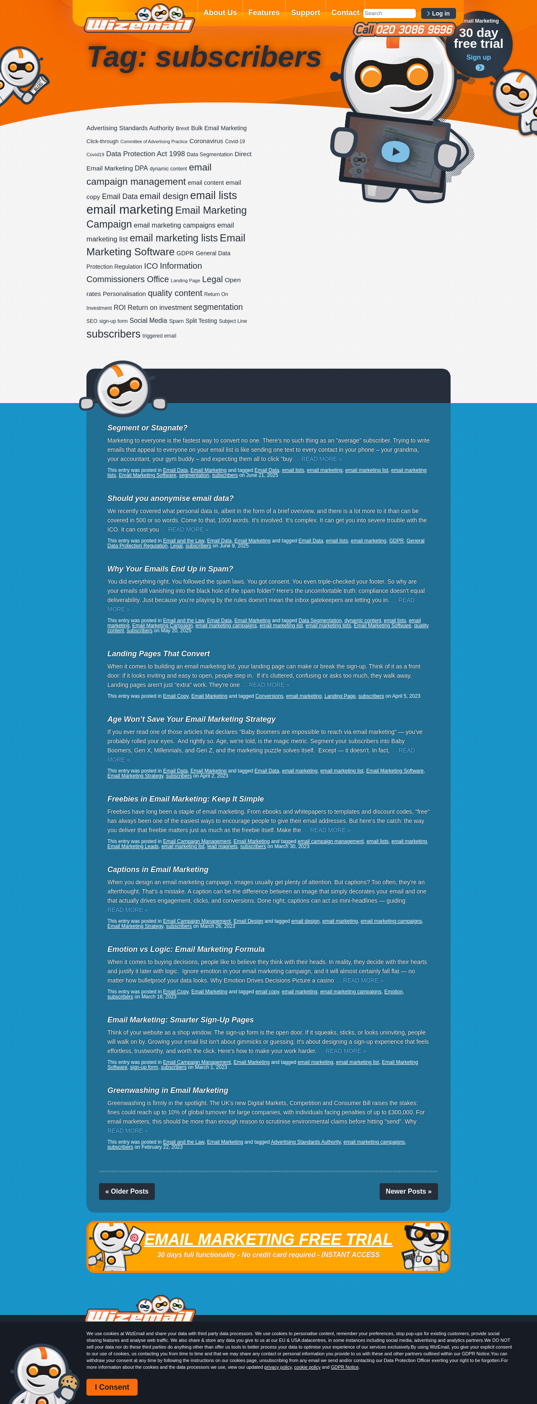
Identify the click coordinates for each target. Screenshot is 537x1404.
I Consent (112, 1387)
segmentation (194, 475)
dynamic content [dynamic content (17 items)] (168, 169)
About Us (220, 12)
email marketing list (366, 470)
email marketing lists (328, 626)
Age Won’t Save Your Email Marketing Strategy (191, 719)
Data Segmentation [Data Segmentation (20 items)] (210, 154)
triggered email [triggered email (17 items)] (160, 336)
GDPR (396, 541)
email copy (267, 992)
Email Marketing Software (147, 475)
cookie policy (307, 1367)
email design (305, 921)
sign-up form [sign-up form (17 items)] (113, 321)
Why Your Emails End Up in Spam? (170, 569)
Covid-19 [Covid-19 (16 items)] (235, 141)
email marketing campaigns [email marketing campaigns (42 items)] (174, 225)
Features (264, 12)
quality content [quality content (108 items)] (175, 293)
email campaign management (331, 841)
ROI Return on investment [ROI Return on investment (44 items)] (153, 307)
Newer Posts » (409, 1191)
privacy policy (278, 1367)
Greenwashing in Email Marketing (167, 1090)
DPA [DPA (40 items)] (141, 168)
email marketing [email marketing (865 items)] (129, 209)
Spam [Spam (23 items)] (176, 321)
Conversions (269, 696)
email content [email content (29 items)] (206, 182)
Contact (345, 12)
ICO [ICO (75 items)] (151, 266)
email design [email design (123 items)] (164, 196)
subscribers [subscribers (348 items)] (113, 334)
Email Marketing (208, 470)
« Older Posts (127, 1191)
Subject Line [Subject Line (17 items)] (233, 321)
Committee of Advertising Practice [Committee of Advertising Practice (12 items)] (154, 141)
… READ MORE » (318, 459)
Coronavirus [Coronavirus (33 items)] (206, 140)
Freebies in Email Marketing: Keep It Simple (185, 799)
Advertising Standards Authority (306, 1142)
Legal (176, 546)
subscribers (224, 475)
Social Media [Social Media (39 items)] (148, 320)
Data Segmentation (320, 620)
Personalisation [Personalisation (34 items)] (124, 293)
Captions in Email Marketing (158, 869)
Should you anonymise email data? (170, 498)
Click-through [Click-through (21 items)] (102, 141)
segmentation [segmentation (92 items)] (218, 307)
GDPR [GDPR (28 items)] (185, 253)
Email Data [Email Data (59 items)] (120, 196)
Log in (441, 13)
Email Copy (175, 696)
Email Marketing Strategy (135, 776)
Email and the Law (183, 541)
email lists (293, 470)
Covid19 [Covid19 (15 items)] (95, 154)
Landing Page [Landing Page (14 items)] (185, 280)
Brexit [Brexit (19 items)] (182, 128)
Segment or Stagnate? (147, 428)
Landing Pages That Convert (158, 654)
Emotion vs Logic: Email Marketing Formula (186, 949)
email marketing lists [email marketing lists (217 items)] (174, 238)
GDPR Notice (345, 1367)
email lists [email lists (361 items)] (213, 195)
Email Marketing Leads (133, 846)
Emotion (393, 992)
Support (305, 12)
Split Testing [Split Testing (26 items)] (201, 320)
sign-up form (144, 1067)
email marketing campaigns (226, 626)
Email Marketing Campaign (162, 626)
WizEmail (139, 18)
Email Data (175, 470)
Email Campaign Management (197, 841)
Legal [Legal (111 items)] (212, 279)
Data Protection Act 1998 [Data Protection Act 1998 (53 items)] (145, 154)
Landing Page (339, 696)
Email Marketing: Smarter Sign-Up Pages (180, 1020)
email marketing (325, 470)
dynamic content (362, 620)
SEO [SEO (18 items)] (91, 321)
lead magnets (222, 846)
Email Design (248, 921)
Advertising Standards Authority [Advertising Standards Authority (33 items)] (130, 127)
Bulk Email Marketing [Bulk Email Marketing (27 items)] (219, 128)
